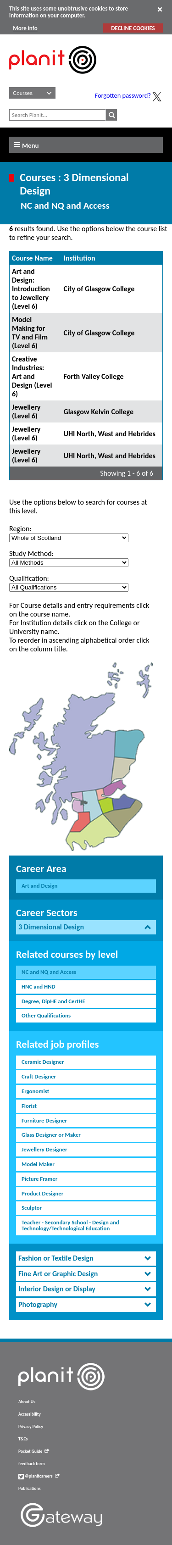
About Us (26, 1402)
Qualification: (29, 578)
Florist (29, 1105)
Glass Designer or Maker (51, 1134)
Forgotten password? (123, 95)
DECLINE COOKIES (133, 28)
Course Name (32, 258)
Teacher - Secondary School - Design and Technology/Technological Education (70, 1225)
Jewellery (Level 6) (26, 411)
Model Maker (38, 1164)
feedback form (31, 1464)
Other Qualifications (46, 1015)
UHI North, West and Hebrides (109, 433)
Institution (79, 258)
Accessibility (29, 1414)
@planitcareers (39, 1476)
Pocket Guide (33, 1451)
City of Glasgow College (98, 288)
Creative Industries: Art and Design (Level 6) (32, 376)
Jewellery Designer (44, 1149)
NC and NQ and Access (49, 971)
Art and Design (39, 885)
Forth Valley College (93, 376)
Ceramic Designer (43, 1061)
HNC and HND (38, 986)
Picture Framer (39, 1178)
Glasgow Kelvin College (98, 411)
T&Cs (23, 1439)
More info (25, 28)
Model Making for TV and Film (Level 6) (30, 332)
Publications (29, 1488)
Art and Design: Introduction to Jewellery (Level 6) (31, 289)
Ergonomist (35, 1091)
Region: (20, 528)
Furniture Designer (44, 1120)
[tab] (86, 927)
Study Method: (31, 553)
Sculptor (32, 1207)
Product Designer (42, 1193)
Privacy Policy (30, 1426)
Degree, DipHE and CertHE (53, 1001)
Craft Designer (39, 1076)
